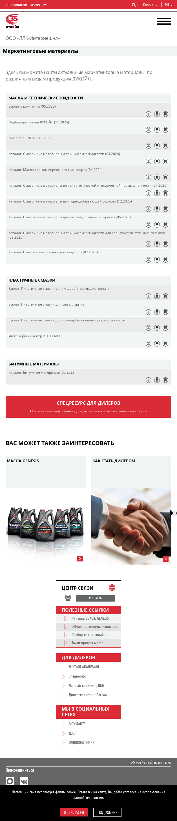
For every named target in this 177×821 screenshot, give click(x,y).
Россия (150, 5)
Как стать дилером (113, 460)
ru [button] (169, 5)
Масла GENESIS (23, 460)
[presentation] (173, 513)
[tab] (88, 98)
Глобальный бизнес (26, 5)
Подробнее (108, 812)
